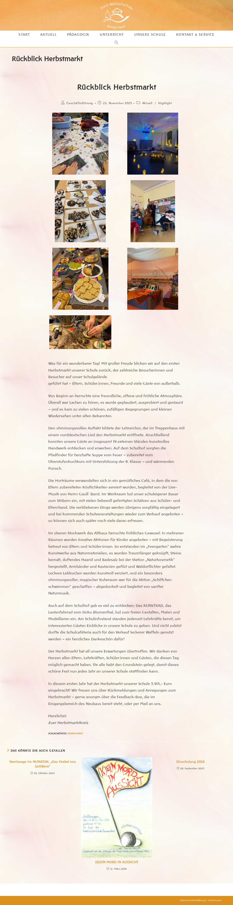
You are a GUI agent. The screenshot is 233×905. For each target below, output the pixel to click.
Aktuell (147, 103)
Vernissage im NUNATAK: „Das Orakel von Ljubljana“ (42, 764)
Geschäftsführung (79, 103)
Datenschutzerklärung (192, 900)
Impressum (214, 900)
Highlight (165, 103)
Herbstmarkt (75, 733)
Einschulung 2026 (190, 762)
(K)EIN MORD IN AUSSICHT (116, 862)
